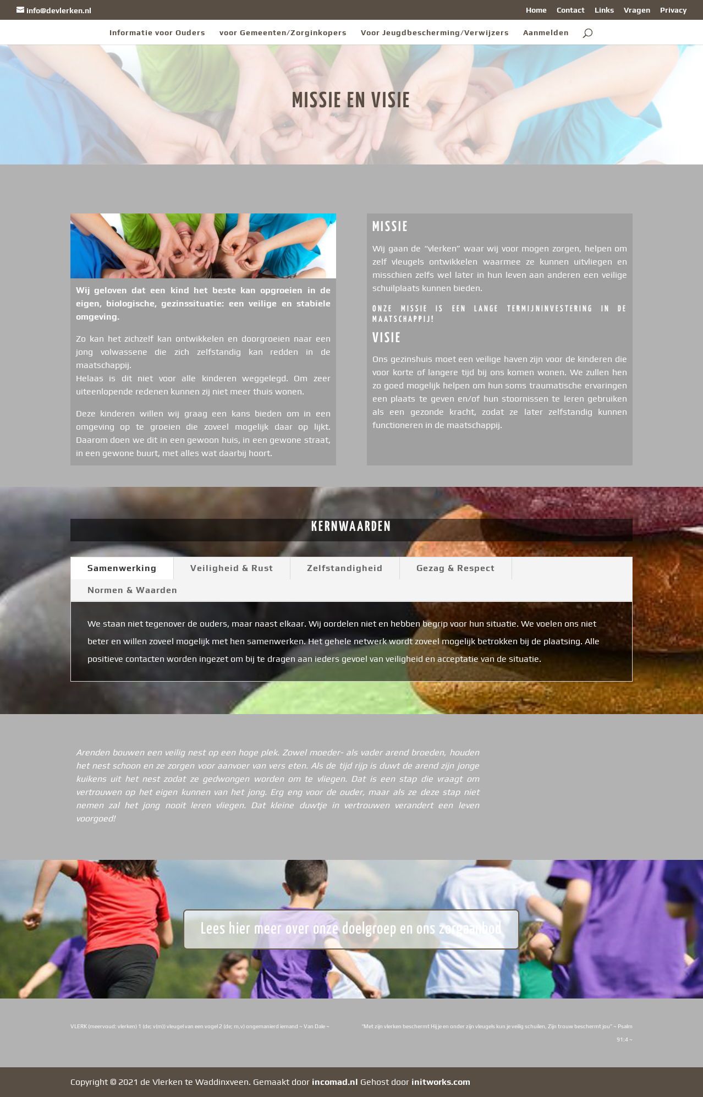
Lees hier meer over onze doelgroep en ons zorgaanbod (351, 929)
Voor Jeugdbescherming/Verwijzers (435, 33)
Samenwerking (122, 568)
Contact (571, 10)
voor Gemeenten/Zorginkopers (283, 33)
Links (604, 10)
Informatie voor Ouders (157, 33)
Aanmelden (546, 33)
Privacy (673, 10)
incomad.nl (335, 1082)
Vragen (637, 10)
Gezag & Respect (455, 568)
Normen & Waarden (132, 590)
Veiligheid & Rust (231, 568)
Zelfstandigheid (345, 568)
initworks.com (440, 1082)
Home (536, 10)
